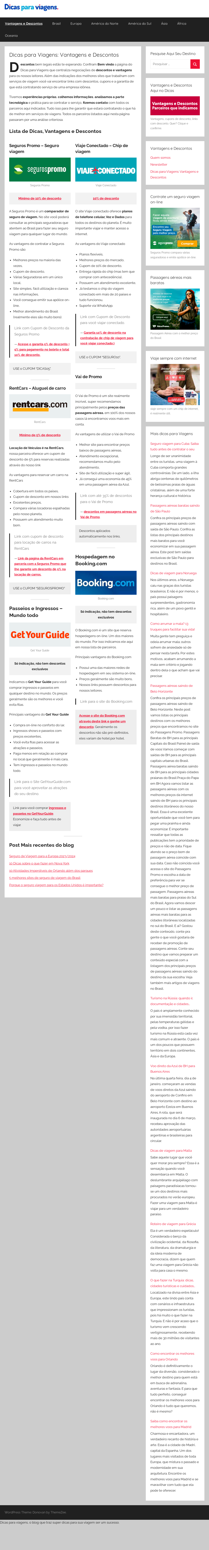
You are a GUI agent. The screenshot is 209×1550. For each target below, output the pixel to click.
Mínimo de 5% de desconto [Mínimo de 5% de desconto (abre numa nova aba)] (40, 435)
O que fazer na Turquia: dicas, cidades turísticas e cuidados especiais (172, 1283)
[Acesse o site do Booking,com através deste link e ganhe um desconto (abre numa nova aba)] (102, 721)
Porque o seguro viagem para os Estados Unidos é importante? (56, 885)
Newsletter (158, 164)
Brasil (56, 23)
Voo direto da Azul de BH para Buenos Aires (172, 1069)
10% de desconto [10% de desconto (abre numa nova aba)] (106, 198)
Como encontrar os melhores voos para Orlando (172, 1356)
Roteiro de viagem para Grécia (173, 1224)
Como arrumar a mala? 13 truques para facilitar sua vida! (172, 626)
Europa (75, 23)
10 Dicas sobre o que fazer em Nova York (39, 863)
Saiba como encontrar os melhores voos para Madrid (170, 1424)
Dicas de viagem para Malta (171, 1150)
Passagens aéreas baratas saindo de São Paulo (175, 508)
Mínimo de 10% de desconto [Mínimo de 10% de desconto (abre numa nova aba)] (39, 198)
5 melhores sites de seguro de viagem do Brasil (44, 878)
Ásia (164, 23)
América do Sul (139, 23)
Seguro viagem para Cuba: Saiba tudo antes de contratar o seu (174, 446)
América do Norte (104, 23)
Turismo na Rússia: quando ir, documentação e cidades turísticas (171, 1001)
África (181, 23)
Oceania (11, 36)
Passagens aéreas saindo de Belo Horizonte (171, 688)
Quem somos (160, 157)
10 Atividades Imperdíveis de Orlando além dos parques (51, 871)
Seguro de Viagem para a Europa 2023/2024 (42, 856)
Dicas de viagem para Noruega (173, 573)
